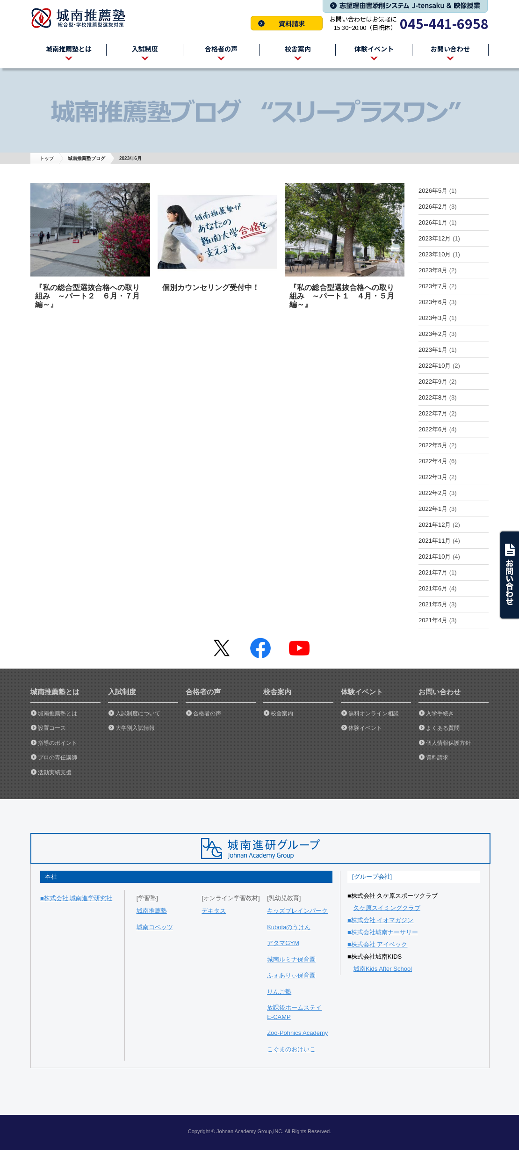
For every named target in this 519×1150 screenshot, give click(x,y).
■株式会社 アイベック (377, 944)
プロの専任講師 (57, 757)
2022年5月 (432, 445)
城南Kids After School (382, 968)
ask (508, 575)
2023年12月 (434, 238)
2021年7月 (432, 572)
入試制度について (137, 713)
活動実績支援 (55, 772)
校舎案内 (282, 713)
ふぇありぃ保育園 (291, 975)
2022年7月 (432, 413)
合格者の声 (207, 713)
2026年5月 (432, 190)
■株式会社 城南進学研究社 (76, 898)
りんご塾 (279, 991)
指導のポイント (57, 743)
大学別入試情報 (135, 728)
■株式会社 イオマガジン (380, 920)
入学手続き (440, 713)
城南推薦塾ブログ (86, 158)
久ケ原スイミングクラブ (386, 907)
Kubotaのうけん (288, 927)
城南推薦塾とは (57, 713)
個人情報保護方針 (448, 743)
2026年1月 (432, 222)
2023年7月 (432, 286)
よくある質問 (443, 728)
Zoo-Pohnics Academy (297, 1032)
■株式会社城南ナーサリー (382, 932)
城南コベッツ (155, 927)
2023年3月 (432, 317)
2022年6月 (432, 429)
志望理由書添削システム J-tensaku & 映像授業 (405, 6)
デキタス (214, 910)
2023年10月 (434, 254)
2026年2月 (432, 206)
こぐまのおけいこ (291, 1049)
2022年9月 (432, 381)
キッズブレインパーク (297, 910)
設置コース (52, 728)
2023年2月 (432, 333)
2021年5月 (432, 604)
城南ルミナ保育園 (291, 959)
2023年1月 (432, 349)
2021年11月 (434, 540)
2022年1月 (432, 508)
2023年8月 (432, 270)
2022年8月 (432, 397)
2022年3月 (432, 476)
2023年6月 (432, 302)
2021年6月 (432, 588)
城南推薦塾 (81, 18)
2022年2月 (432, 492)
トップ (47, 158)
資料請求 (287, 23)
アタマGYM (283, 942)
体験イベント (365, 728)
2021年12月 (434, 524)
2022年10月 (434, 365)
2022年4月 (432, 461)
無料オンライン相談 (373, 713)
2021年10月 (434, 556)
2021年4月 (432, 620)
